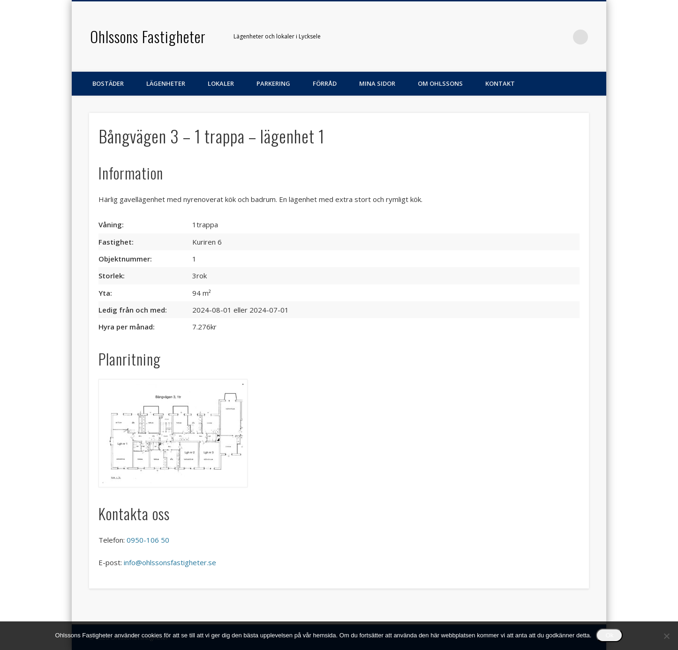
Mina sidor (377, 83)
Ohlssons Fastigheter (148, 36)
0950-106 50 (148, 540)
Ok (609, 635)
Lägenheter (165, 83)
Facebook (561, 37)
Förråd (325, 83)
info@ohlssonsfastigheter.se (170, 562)
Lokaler (221, 83)
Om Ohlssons (440, 83)
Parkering (273, 83)
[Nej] (666, 636)
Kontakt (500, 83)
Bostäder (108, 83)
